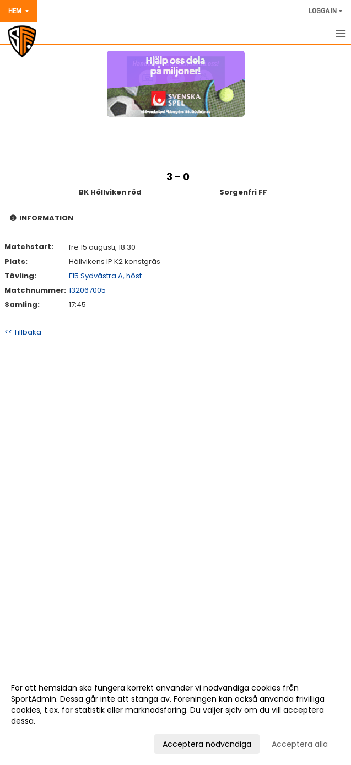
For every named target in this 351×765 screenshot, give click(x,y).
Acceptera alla (300, 744)
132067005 (87, 290)
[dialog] (175, 715)
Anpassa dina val (43, 742)
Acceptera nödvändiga (207, 744)
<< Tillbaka (22, 332)
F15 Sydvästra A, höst (105, 276)
